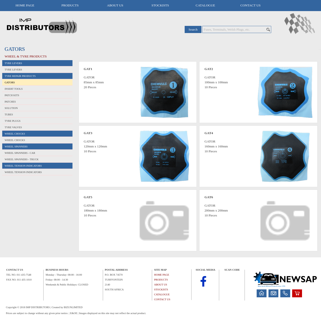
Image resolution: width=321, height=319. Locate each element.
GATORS (10, 82)
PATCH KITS (12, 95)
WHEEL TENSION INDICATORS (23, 172)
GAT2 (208, 69)
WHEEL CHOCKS (15, 140)
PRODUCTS (70, 5)
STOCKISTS (160, 5)
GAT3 (88, 133)
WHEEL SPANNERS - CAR (20, 153)
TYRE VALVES (13, 127)
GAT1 (88, 69)
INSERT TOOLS (14, 89)
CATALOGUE (205, 5)
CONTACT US (250, 5)
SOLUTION (11, 108)
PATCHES (10, 101)
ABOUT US (115, 5)
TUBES (9, 114)
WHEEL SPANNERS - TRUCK (22, 159)
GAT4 (208, 133)
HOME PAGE (25, 5)
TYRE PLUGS (12, 121)
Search (193, 29)
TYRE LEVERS (13, 69)
